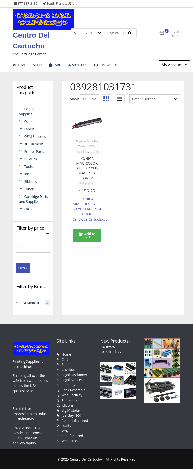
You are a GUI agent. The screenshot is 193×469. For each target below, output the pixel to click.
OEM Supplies (35, 136)
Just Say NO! (71, 415)
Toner (94, 151)
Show (74, 99)
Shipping (69, 385)
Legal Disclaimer (74, 374)
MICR (28, 209)
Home (66, 354)
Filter (22, 268)
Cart (65, 359)
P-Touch (30, 159)
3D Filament (33, 144)
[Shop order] (154, 98)
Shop (66, 364)
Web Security (72, 395)
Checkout (69, 369)
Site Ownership (74, 390)
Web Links (70, 440)
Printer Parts (34, 151)
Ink (26, 174)
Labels (29, 129)
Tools (28, 166)
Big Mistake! (71, 410)
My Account (173, 65)
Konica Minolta (27, 302)
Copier (29, 121)
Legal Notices (72, 379)
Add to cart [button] (89, 235)
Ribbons (30, 181)
